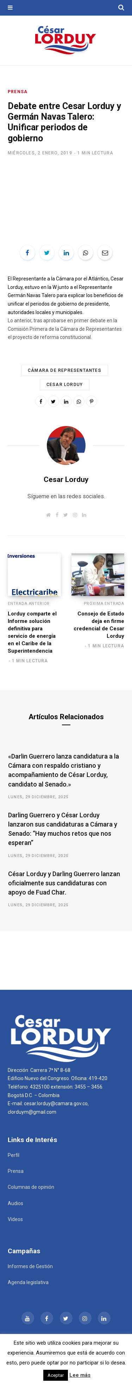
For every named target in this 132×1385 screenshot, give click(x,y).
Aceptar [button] (56, 1375)
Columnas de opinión (31, 1187)
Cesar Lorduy (64, 384)
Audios (15, 1203)
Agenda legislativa (28, 1282)
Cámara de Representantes (64, 370)
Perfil (13, 1155)
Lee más (79, 1375)
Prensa (17, 91)
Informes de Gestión (30, 1266)
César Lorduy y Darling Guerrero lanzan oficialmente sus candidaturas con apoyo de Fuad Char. (64, 883)
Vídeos (15, 1219)
